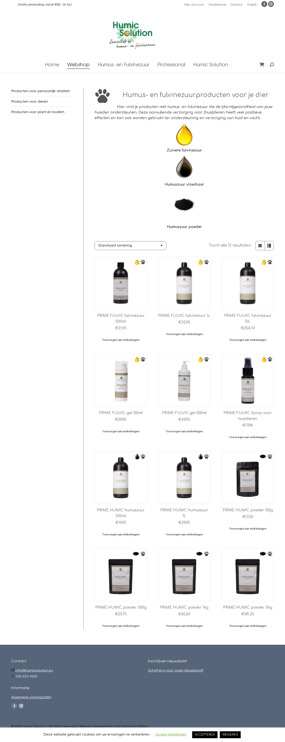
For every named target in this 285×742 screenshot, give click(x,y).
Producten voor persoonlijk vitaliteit (40, 91)
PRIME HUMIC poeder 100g (248, 510)
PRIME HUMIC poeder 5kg (247, 607)
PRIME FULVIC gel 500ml (184, 413)
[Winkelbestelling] (130, 245)
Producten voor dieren (29, 102)
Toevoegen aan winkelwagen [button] (120, 340)
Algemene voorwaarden (31, 697)
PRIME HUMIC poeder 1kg (184, 607)
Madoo (143, 726)
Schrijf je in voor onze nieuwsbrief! (175, 670)
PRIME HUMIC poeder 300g (121, 607)
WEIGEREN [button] (230, 734)
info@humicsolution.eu (34, 670)
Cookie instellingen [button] (171, 734)
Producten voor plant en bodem (37, 112)
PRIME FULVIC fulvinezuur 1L (184, 316)
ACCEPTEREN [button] (205, 734)
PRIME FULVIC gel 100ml (121, 413)
